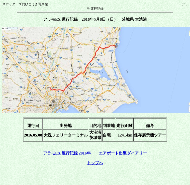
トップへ (95, 163)
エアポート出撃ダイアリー (123, 153)
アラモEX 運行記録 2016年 (67, 153)
